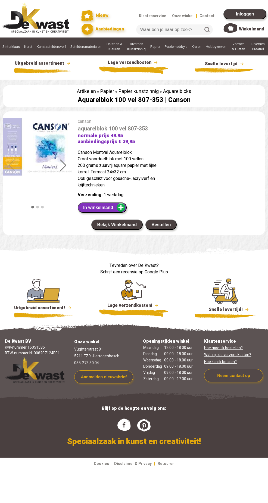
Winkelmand (251, 29)
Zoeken (207, 30)
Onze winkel (183, 16)
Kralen (196, 46)
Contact (207, 16)
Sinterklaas (11, 46)
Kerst (28, 46)
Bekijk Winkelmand (117, 224)
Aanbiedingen (102, 29)
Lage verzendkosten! (133, 306)
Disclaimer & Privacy (133, 464)
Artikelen (86, 91)
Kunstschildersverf (51, 46)
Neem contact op (233, 375)
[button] (63, 165)
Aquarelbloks (177, 91)
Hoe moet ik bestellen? (223, 348)
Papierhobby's (176, 46)
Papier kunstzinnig (139, 91)
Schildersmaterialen (85, 46)
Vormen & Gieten (238, 46)
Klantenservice (152, 16)
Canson (179, 100)
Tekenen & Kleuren (114, 46)
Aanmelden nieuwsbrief (104, 376)
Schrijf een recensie (119, 272)
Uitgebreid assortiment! (43, 308)
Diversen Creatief (258, 46)
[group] (37, 148)
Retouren (166, 464)
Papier (155, 46)
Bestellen (161, 224)
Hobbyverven (216, 46)
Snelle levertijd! (225, 309)
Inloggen (245, 14)
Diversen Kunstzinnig (136, 46)
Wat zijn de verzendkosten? (227, 355)
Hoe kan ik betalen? (220, 362)
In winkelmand (104, 207)
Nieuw (94, 15)
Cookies (101, 464)
